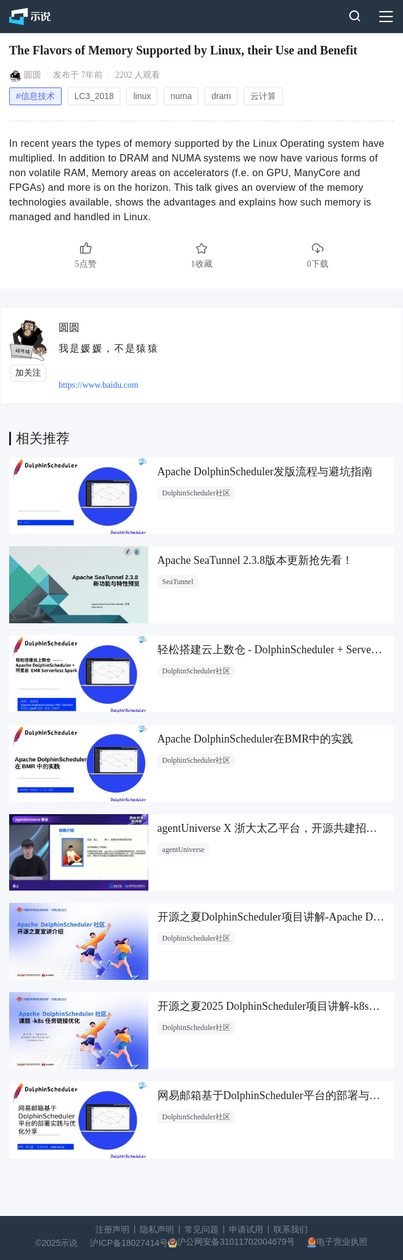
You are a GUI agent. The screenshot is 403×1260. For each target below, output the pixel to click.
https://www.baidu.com (99, 385)
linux (142, 96)
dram (221, 96)
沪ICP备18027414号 (129, 1243)
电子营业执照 (342, 1242)
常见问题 (201, 1229)
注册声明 (112, 1229)
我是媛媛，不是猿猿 (109, 348)
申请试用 (246, 1229)
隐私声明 (157, 1229)
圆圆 (32, 75)
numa (181, 96)
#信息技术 (35, 96)
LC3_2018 (94, 96)
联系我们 (291, 1229)
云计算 (263, 96)
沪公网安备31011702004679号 (236, 1242)
